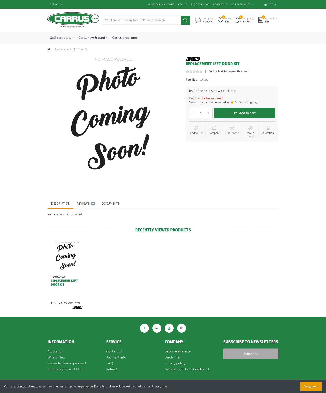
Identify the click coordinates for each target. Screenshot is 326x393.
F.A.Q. (110, 363)
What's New (56, 357)
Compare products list (64, 369)
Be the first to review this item (228, 71)
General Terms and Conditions (187, 369)
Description (60, 203)
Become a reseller (178, 351)
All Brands (55, 351)
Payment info (116, 357)
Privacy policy (175, 363)
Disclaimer (172, 357)
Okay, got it (311, 386)
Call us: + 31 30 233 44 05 (193, 4)
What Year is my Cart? (161, 4)
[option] (114, 123)
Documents (110, 203)
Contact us (220, 4)
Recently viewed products (67, 363)
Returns (111, 369)
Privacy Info (159, 386)
